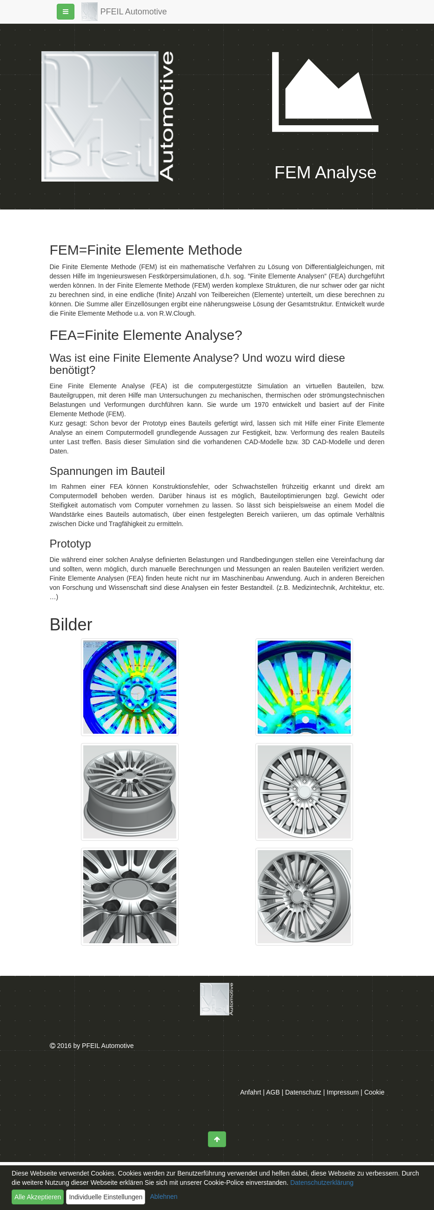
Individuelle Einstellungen (105, 1197)
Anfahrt (250, 1092)
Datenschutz (303, 1092)
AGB (273, 1092)
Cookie (374, 1092)
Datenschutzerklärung (321, 1182)
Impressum (343, 1092)
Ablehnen (163, 1196)
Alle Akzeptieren (37, 1197)
